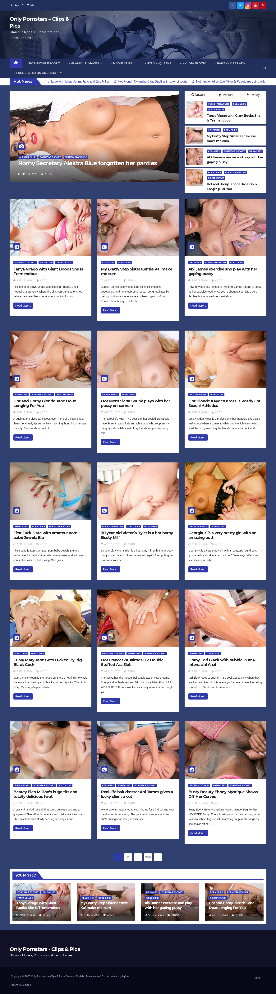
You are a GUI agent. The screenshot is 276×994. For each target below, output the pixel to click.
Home (257, 977)
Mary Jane (21, 653)
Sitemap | (25, 984)
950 (148, 857)
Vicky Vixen (150, 526)
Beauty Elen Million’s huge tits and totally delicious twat (45, 794)
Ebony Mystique (199, 785)
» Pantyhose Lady (230, 63)
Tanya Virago (216, 109)
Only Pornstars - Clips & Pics (45, 949)
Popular (226, 95)
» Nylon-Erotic (193, 63)
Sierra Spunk (110, 394)
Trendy (253, 95)
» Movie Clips (123, 63)
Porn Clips (230, 130)
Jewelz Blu (21, 526)
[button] (265, 68)
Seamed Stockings (76, 157)
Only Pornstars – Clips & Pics (47, 976)
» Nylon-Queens (158, 63)
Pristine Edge (216, 178)
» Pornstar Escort (43, 63)
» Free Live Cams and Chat (38, 73)
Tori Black (212, 653)
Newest (198, 94)
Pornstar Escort (50, 157)
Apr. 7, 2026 (25, 280)
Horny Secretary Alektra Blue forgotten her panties (87, 163)
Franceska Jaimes (113, 653)
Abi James (213, 151)
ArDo (46, 174)
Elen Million (22, 785)
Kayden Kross (198, 394)
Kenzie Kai (214, 130)
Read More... (23, 305)
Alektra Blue (27, 157)
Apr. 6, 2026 (29, 174)
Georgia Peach (198, 526)
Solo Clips (239, 104)
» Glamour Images (85, 63)
